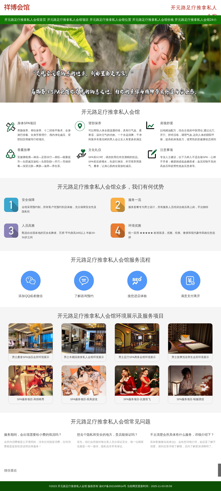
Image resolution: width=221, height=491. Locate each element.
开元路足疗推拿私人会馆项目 (68, 20)
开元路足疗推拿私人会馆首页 (25, 20)
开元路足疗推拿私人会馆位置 (110, 20)
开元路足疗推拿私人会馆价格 (153, 20)
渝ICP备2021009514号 (112, 486)
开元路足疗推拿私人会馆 (72, 486)
